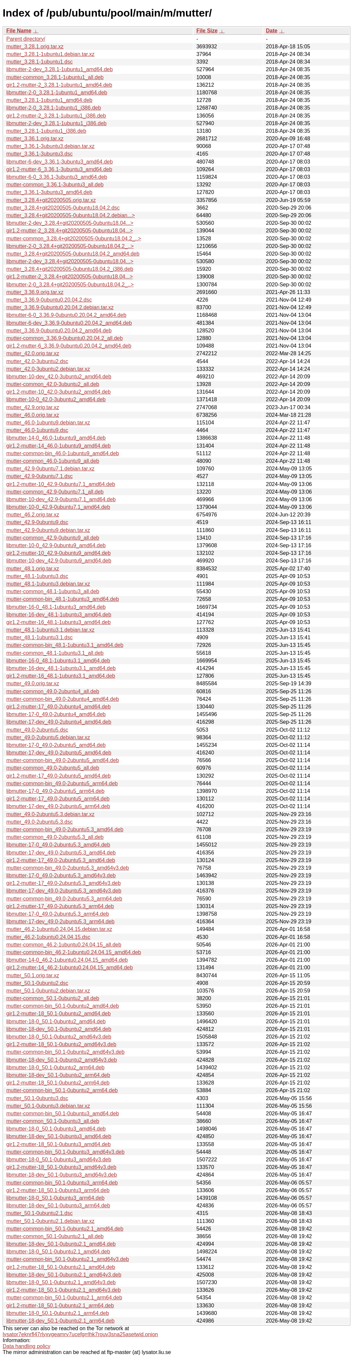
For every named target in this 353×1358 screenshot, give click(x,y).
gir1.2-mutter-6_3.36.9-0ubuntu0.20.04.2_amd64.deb (68, 346)
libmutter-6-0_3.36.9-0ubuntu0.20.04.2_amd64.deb (66, 315)
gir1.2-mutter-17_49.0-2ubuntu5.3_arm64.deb (60, 906)
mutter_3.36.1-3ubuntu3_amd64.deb (49, 192)
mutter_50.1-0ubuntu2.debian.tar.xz (48, 991)
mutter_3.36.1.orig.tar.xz (35, 138)
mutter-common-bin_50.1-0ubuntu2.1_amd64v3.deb (67, 1259)
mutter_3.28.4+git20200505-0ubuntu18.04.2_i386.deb (69, 269)
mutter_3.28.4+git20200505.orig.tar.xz (51, 200)
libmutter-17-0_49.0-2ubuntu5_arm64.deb (55, 791)
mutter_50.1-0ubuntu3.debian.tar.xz (48, 1106)
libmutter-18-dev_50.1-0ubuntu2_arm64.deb (58, 1075)
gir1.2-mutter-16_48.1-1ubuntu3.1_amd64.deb (60, 676)
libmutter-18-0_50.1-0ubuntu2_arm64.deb (55, 1067)
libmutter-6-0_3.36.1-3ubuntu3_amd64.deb (56, 177)
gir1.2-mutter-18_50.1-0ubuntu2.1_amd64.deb (60, 1267)
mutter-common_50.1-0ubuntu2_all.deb (52, 998)
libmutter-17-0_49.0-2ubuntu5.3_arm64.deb (57, 914)
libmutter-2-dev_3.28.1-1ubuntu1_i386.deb (56, 123)
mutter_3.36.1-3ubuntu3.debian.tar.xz (50, 146)
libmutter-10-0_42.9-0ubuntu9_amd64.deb (56, 545)
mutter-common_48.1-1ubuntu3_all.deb (52, 591)
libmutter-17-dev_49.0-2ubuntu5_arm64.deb (58, 806)
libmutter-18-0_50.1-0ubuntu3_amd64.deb (56, 1129)
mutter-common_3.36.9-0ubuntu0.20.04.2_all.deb (64, 338)
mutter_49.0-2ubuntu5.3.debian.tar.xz (50, 814)
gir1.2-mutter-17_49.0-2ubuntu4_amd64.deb (58, 706)
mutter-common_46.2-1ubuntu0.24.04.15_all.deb (63, 944)
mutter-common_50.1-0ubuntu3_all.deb (52, 1121)
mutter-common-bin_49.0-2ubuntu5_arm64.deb (62, 783)
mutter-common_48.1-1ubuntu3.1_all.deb (55, 653)
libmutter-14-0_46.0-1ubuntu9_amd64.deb (56, 438)
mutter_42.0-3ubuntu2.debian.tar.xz (48, 369)
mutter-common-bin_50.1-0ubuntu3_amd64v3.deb (65, 1152)
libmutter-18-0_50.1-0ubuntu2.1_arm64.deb (57, 1313)
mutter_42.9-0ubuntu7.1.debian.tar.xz (50, 468)
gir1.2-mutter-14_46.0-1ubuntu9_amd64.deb (58, 446)
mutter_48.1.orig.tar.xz (32, 568)
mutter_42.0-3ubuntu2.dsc (37, 361)
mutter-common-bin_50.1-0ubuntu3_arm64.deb (62, 1183)
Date (271, 30)
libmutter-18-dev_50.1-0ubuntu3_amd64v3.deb (61, 1175)
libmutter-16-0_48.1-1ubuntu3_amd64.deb (56, 607)
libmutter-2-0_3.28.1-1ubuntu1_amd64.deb (56, 92)
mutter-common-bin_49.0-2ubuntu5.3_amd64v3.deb (67, 868)
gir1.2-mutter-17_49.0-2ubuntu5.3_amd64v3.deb (63, 883)
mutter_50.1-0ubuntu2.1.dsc (39, 1213)
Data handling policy (26, 1346)
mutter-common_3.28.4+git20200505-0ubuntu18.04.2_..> (73, 238)
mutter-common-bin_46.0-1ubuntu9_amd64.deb (62, 453)
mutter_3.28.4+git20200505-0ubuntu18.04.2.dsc (63, 208)
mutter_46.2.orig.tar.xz (32, 514)
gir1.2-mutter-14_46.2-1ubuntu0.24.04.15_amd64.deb (69, 967)
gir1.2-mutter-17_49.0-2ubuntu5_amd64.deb (58, 776)
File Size (206, 30)
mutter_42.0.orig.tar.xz (32, 353)
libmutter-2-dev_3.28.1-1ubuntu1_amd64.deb (59, 69)
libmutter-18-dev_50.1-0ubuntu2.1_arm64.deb (60, 1321)
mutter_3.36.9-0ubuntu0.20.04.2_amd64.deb (59, 330)
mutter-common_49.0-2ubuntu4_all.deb (52, 691)
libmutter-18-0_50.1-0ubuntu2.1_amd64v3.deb (61, 1282)
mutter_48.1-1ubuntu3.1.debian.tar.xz (50, 630)
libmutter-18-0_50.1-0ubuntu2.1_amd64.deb (58, 1251)
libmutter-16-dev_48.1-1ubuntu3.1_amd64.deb (61, 668)
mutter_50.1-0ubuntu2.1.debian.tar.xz (50, 1221)
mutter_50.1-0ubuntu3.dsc (37, 1098)
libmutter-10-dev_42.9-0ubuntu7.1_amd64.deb (61, 499)
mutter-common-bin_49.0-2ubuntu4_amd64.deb (62, 699)
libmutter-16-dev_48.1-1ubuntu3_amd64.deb (58, 614)
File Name (18, 30)
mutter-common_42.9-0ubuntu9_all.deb (52, 538)
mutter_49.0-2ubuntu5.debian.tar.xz (48, 737)
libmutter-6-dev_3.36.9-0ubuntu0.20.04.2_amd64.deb (69, 323)
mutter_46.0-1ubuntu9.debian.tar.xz (48, 422)
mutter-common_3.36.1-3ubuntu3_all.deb (55, 184)
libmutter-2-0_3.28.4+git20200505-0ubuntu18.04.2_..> (70, 246)
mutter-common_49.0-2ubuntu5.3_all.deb (55, 837)
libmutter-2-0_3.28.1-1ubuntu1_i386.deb (53, 108)
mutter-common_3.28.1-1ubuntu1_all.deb (55, 77)
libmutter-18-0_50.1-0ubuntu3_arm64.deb (55, 1198)
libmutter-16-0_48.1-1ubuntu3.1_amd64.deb (58, 660)
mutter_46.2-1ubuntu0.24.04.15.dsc (48, 937)
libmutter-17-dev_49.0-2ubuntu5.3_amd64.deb (61, 852)
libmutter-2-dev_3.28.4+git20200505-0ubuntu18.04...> (69, 223)
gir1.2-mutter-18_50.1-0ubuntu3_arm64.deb (57, 1190)
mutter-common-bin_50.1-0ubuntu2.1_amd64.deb (64, 1229)
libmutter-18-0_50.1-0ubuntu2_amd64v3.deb (58, 1037)
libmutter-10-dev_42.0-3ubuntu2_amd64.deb (58, 376)
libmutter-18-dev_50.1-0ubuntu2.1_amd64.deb (61, 1244)
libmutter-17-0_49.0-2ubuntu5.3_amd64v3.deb (61, 875)
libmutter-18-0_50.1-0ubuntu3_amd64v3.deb (58, 1159)
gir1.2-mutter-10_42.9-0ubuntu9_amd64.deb (58, 553)
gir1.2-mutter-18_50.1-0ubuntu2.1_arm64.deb (60, 1305)
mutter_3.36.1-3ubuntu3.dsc (39, 154)
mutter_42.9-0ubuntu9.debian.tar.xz (48, 530)
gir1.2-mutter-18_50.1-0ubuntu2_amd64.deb (58, 1013)
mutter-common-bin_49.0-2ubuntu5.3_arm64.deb (64, 898)
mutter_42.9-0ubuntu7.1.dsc (39, 476)
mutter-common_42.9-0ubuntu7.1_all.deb (55, 492)
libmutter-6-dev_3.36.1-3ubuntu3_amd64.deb (59, 162)
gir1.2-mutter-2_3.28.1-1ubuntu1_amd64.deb (59, 85)
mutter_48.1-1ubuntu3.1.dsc (39, 637)
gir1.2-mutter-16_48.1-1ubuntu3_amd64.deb (58, 622)
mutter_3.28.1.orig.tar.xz (35, 46)
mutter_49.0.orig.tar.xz (32, 683)
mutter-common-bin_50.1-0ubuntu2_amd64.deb (62, 1006)
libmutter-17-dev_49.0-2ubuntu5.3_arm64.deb (60, 921)
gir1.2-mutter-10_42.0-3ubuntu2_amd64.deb (58, 392)
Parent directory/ (25, 39)
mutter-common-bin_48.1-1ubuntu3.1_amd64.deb (64, 645)
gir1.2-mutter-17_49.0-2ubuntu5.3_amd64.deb (60, 860)
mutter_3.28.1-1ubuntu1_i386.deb (46, 131)
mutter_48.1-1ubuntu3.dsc (37, 576)
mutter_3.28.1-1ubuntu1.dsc (39, 62)
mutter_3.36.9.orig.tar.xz (35, 292)
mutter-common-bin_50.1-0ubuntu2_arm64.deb (62, 1090)
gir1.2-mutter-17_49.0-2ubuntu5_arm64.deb (57, 798)
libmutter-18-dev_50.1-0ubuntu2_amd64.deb (58, 1029)
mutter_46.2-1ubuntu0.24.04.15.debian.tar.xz (59, 929)
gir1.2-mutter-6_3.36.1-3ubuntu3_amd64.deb (59, 169)
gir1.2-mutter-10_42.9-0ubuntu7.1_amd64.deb (60, 484)
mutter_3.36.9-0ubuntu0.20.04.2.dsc (49, 300)
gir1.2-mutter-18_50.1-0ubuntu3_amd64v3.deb (61, 1167)
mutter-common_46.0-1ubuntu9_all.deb (52, 461)
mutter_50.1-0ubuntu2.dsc (37, 983)
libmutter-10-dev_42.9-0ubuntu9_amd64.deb (58, 560)
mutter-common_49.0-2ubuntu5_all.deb (52, 768)
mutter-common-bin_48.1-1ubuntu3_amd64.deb (62, 599)
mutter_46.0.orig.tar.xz (32, 415)
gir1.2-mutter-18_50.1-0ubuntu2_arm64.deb (57, 1083)
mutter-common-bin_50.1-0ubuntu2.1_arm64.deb (64, 1297)
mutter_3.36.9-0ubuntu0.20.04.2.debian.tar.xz (60, 307)
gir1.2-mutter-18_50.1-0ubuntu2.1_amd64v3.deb (63, 1290)
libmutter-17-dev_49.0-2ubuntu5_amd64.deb (58, 752)
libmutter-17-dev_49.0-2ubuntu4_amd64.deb (58, 722)
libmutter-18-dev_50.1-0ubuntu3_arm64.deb (58, 1205)
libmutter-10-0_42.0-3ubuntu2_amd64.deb (56, 399)
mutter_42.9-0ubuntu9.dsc (37, 522)
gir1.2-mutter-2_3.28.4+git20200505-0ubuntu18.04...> (69, 230)
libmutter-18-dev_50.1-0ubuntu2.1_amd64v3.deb (63, 1275)
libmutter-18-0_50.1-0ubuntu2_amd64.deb (56, 1021)
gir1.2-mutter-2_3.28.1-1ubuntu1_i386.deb (56, 116)
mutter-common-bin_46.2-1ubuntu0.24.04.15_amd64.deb (73, 952)
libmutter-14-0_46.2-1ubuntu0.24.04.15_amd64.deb (67, 960)
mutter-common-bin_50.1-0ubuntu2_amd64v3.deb (65, 1052)
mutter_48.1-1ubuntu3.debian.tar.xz (48, 584)
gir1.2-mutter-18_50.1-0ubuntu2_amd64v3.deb (61, 1044)
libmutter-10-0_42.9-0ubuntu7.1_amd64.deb (58, 507)
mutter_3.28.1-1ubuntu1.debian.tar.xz (50, 54)
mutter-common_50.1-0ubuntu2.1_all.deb (55, 1236)
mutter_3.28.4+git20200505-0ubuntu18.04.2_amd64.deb (73, 254)
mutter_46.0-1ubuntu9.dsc (37, 430)
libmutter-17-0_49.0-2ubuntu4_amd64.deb (56, 714)
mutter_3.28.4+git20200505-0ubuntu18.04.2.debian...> (70, 215)
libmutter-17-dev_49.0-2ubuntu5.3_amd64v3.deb (63, 891)
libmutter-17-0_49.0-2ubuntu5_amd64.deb (56, 745)
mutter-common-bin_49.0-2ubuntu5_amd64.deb (62, 760)
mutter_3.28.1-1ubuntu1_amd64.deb (49, 100)
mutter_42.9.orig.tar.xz (32, 407)
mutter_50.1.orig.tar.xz (32, 975)
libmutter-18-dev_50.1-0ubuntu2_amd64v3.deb (61, 1060)
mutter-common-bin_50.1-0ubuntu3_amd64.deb (62, 1113)
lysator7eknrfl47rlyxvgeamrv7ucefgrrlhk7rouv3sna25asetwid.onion (80, 1334)
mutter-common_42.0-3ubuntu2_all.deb (52, 384)
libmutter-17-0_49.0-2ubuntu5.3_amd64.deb (58, 845)
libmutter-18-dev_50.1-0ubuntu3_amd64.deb (58, 1136)
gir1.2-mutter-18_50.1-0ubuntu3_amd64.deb (58, 1144)
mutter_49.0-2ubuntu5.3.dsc (39, 822)
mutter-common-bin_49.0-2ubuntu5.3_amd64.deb (64, 829)
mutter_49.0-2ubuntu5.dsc (37, 730)
